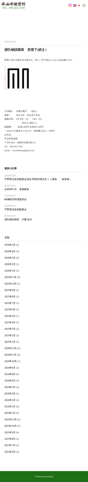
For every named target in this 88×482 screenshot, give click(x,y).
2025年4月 (9, 322)
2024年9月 (9, 367)
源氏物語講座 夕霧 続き (18, 219)
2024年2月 (9, 406)
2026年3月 (9, 257)
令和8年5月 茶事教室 (16, 189)
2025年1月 (9, 341)
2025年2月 (9, 335)
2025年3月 (9, 329)
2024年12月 (10, 348)
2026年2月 (9, 264)
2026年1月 (9, 270)
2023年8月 (9, 439)
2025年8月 (9, 296)
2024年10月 (10, 361)
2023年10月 (10, 426)
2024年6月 (9, 380)
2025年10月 (10, 283)
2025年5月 (9, 316)
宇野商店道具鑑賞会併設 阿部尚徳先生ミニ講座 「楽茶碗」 (38, 179)
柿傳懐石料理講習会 (15, 199)
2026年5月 (9, 244)
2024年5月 (9, 387)
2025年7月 (9, 303)
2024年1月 (9, 413)
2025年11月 (10, 277)
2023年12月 (10, 419)
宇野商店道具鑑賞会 (15, 209)
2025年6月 (9, 309)
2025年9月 (9, 290)
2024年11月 (10, 354)
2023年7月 (9, 445)
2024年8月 (9, 374)
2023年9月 (9, 432)
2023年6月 (9, 451)
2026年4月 (9, 251)
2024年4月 (9, 393)
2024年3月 (9, 400)
